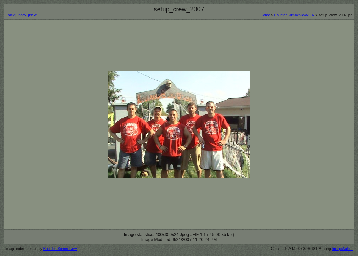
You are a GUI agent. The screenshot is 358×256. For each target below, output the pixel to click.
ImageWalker (342, 249)
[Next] (32, 15)
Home (265, 15)
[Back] (11, 15)
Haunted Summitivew (60, 249)
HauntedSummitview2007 (294, 15)
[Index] (22, 15)
